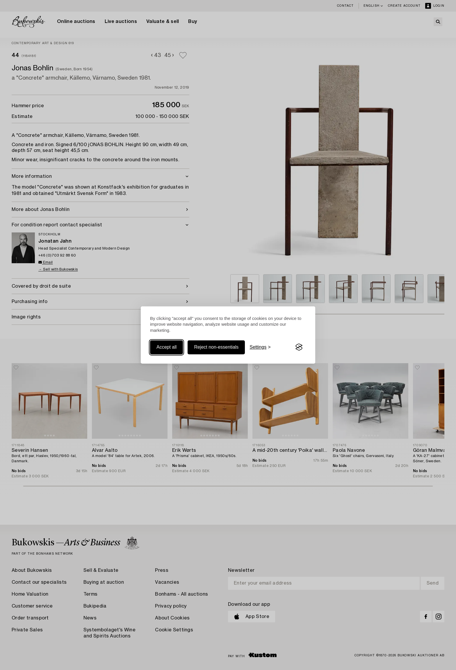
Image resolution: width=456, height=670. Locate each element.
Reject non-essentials (216, 347)
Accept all (166, 347)
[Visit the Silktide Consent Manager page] (299, 347)
